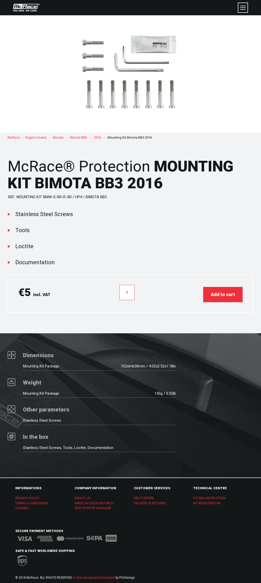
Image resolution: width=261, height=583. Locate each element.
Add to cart (223, 292)
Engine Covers (35, 137)
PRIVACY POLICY (27, 496)
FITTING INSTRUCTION (209, 496)
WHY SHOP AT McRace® (93, 506)
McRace (14, 137)
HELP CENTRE (144, 496)
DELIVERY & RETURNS (150, 501)
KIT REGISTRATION (206, 501)
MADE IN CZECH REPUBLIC (94, 501)
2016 (97, 137)
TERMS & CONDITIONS (31, 501)
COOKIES (22, 506)
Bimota (58, 137)
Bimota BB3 (78, 137)
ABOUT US (82, 496)
